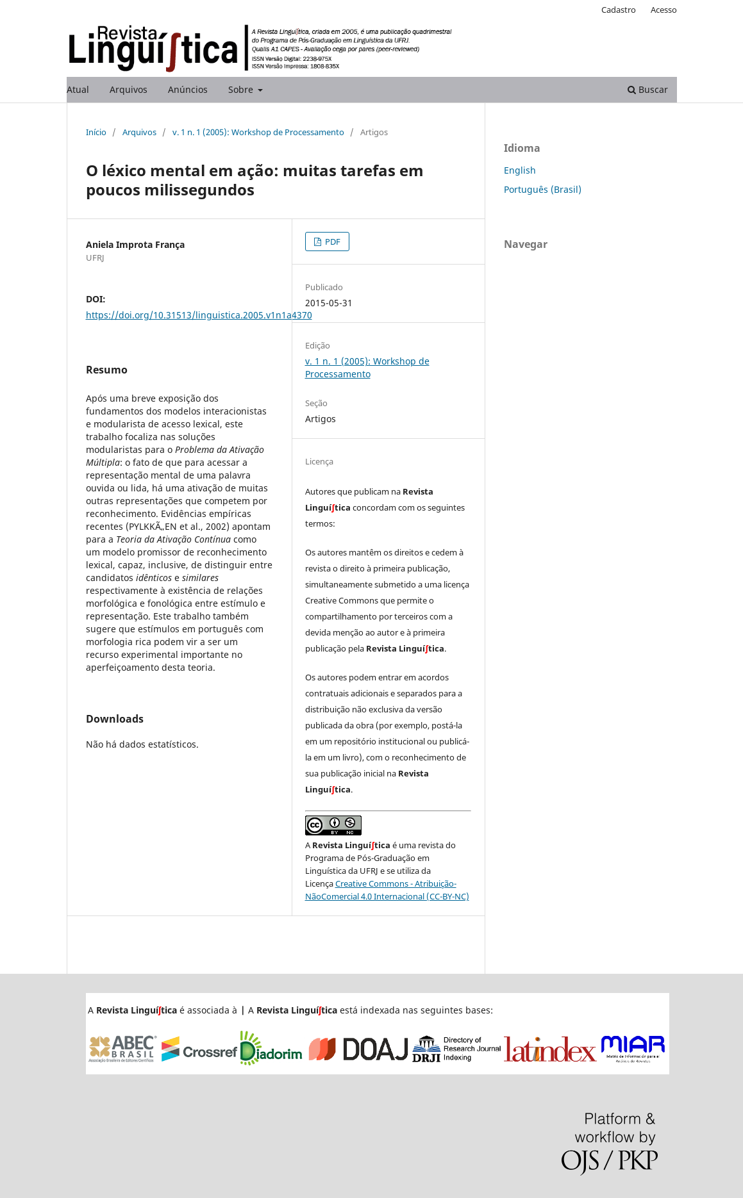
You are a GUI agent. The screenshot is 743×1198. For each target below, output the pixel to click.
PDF (331, 241)
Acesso (664, 9)
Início (96, 132)
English (520, 170)
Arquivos (128, 89)
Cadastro (618, 9)
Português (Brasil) (542, 189)
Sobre (242, 89)
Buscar (648, 89)
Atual (78, 89)
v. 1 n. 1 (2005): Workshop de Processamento (258, 132)
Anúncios (188, 89)
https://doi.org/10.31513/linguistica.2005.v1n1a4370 (199, 315)
